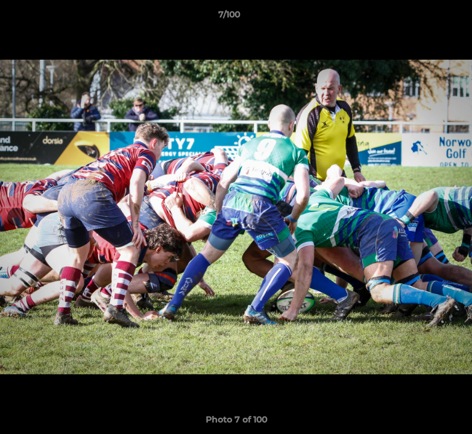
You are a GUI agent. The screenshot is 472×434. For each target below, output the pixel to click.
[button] (421, 17)
